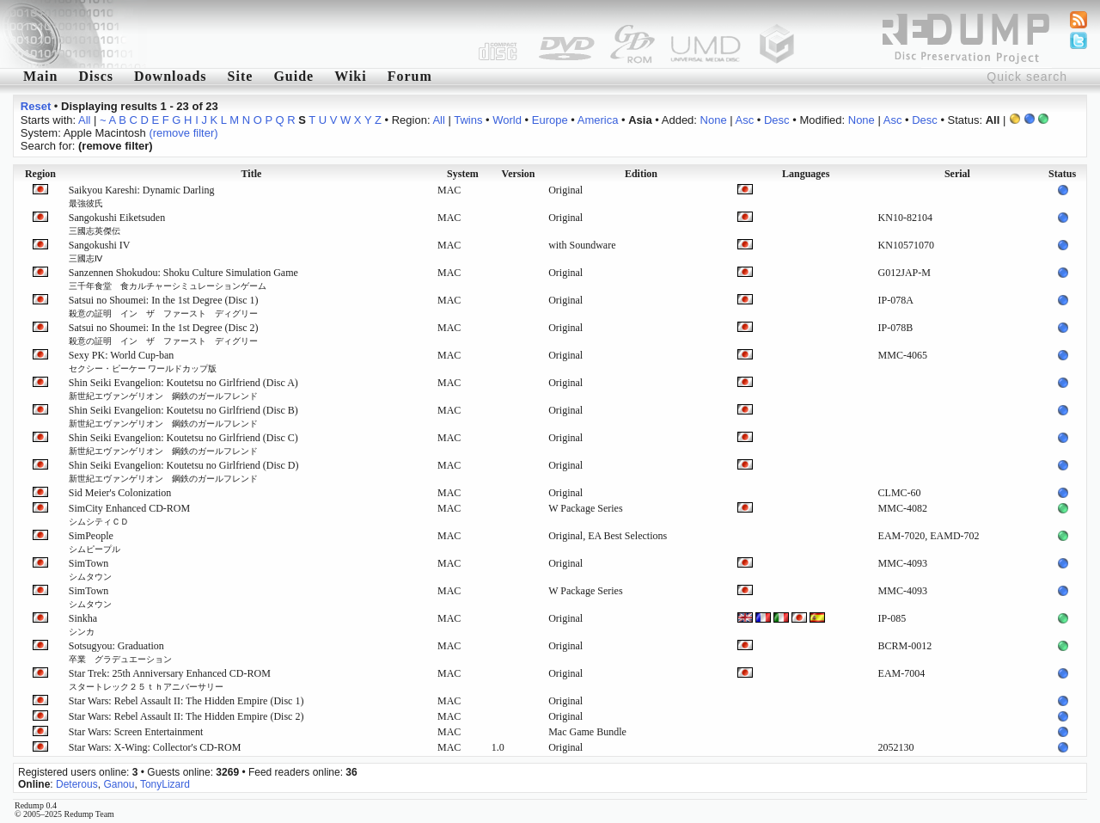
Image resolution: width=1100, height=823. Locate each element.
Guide (293, 76)
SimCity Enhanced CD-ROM (129, 514)
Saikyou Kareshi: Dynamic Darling (142, 196)
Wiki (350, 76)
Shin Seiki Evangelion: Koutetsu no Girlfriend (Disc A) (183, 389)
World (507, 120)
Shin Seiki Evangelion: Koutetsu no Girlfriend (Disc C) (183, 444)
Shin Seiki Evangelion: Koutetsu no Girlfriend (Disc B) (183, 416)
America (598, 120)
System (463, 174)
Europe (550, 120)
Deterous (77, 784)
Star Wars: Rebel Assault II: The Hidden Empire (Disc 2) (186, 716)
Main (40, 76)
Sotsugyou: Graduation (120, 652)
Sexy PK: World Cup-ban (143, 361)
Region (40, 174)
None (713, 120)
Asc (745, 120)
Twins (468, 120)
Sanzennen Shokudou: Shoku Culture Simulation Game (183, 279)
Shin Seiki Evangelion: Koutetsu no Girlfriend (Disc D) (184, 471)
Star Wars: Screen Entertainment (136, 732)
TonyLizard (165, 784)
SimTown (90, 569)
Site (241, 76)
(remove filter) (183, 132)
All (84, 120)
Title (251, 174)
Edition (641, 174)
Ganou (118, 784)
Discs (95, 76)
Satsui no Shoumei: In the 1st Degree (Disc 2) (164, 334)
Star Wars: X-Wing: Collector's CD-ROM (155, 747)
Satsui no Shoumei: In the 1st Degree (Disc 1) (164, 306)
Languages (805, 174)
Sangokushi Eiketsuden (117, 224)
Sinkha (83, 624)
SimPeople (94, 542)
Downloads (170, 76)
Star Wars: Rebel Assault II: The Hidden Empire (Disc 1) (186, 701)
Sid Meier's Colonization (120, 493)
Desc (777, 120)
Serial (957, 174)
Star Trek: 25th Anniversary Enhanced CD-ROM (170, 679)
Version (518, 174)
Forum (410, 76)
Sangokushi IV (100, 251)
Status (1062, 174)
